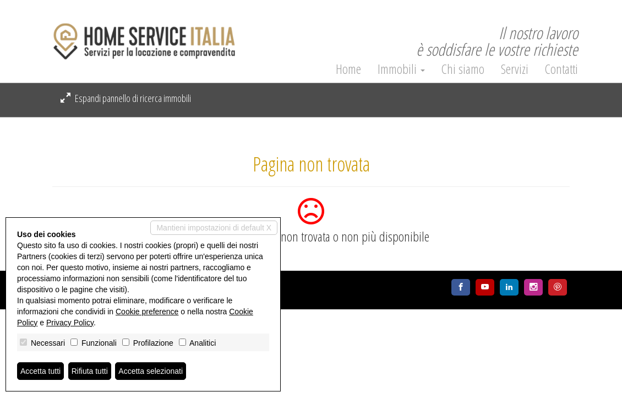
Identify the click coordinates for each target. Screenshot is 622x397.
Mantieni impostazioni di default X (213, 227)
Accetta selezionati (150, 371)
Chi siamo (462, 68)
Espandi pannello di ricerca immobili (126, 98)
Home (348, 68)
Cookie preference (147, 311)
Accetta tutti (40, 371)
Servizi (514, 68)
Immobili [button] (401, 68)
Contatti (561, 68)
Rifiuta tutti (90, 371)
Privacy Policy (70, 322)
